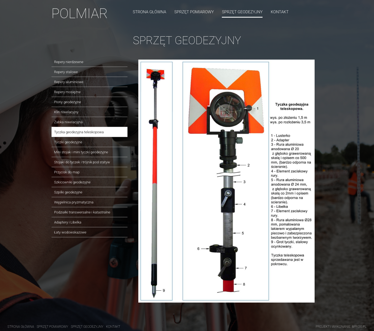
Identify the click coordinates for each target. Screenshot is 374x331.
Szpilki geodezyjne (68, 192)
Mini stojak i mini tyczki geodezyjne (81, 152)
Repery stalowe (66, 72)
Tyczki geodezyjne (68, 142)
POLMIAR (80, 13)
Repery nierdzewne (69, 62)
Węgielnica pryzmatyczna (74, 202)
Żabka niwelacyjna (68, 122)
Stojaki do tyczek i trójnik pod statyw (82, 162)
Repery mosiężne (67, 92)
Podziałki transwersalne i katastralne (82, 212)
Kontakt (280, 11)
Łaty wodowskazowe (70, 232)
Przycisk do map (67, 172)
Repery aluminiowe (69, 82)
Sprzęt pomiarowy (194, 11)
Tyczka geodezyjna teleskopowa (79, 132)
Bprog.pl (359, 327)
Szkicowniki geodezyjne (72, 182)
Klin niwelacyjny (66, 112)
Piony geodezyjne (67, 102)
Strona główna (149, 11)
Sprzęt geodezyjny (242, 11)
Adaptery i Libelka (67, 222)
